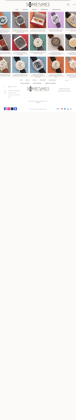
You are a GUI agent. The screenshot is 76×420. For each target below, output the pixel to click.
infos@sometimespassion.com (14, 90)
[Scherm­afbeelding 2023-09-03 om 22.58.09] (12, 108)
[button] (69, 4)
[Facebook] (5, 108)
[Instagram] (8, 108)
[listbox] (68, 80)
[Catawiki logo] (15, 108)
